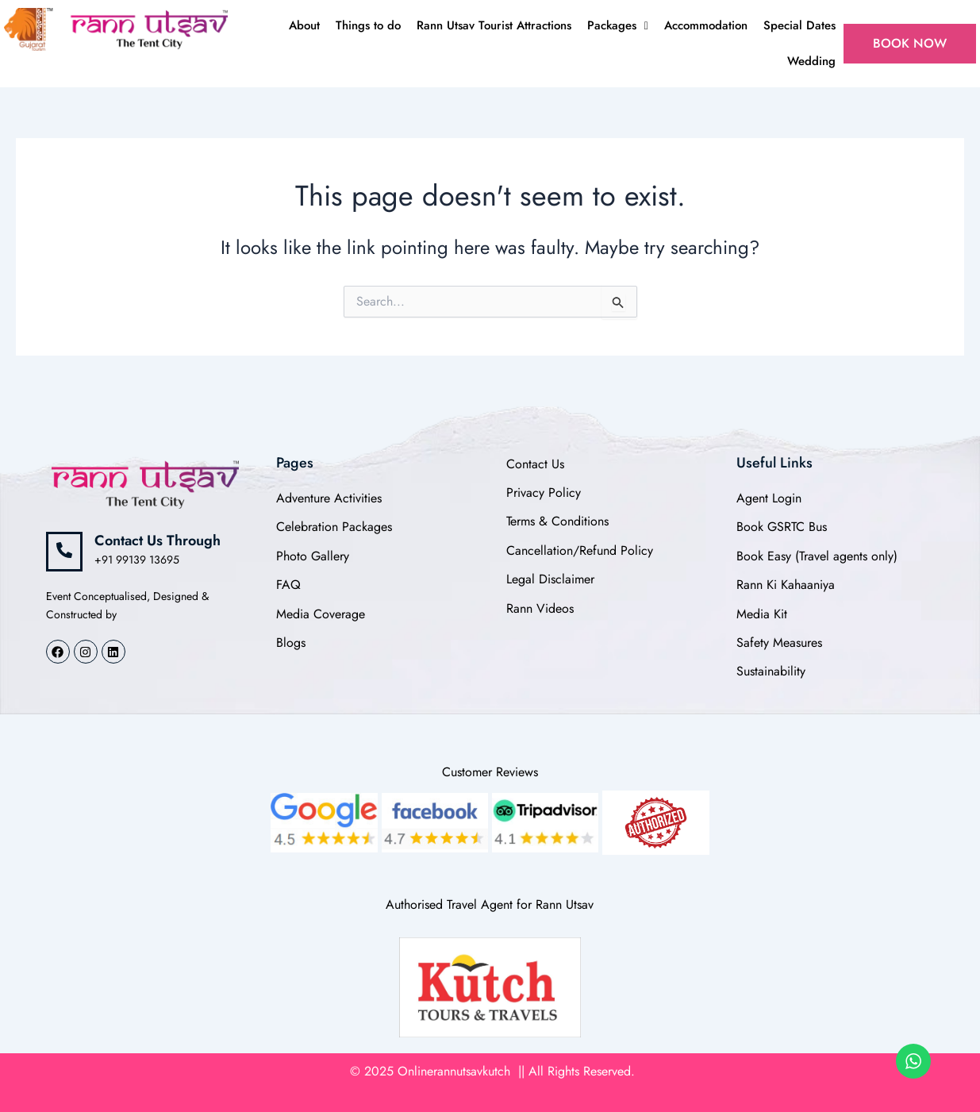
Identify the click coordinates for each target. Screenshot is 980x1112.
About (304, 25)
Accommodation (705, 25)
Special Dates (799, 25)
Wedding (811, 61)
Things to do (368, 25)
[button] (617, 26)
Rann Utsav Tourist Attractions (494, 25)
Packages (617, 25)
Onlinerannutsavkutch (456, 1071)
